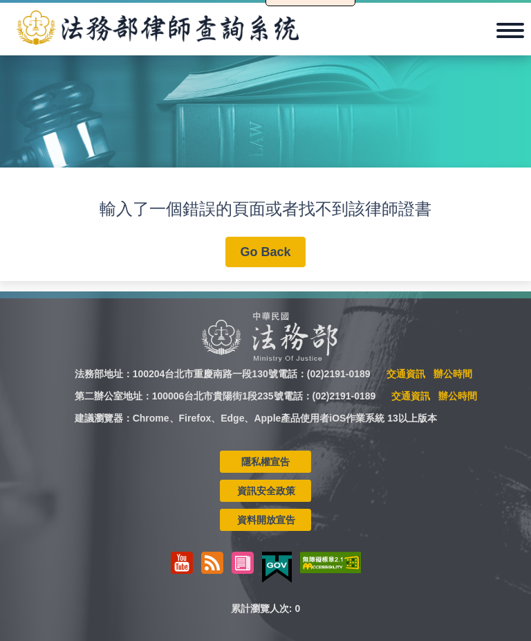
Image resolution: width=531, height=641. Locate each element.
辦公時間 (453, 373)
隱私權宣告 (265, 461)
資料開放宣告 (266, 519)
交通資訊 (405, 373)
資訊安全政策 (266, 490)
